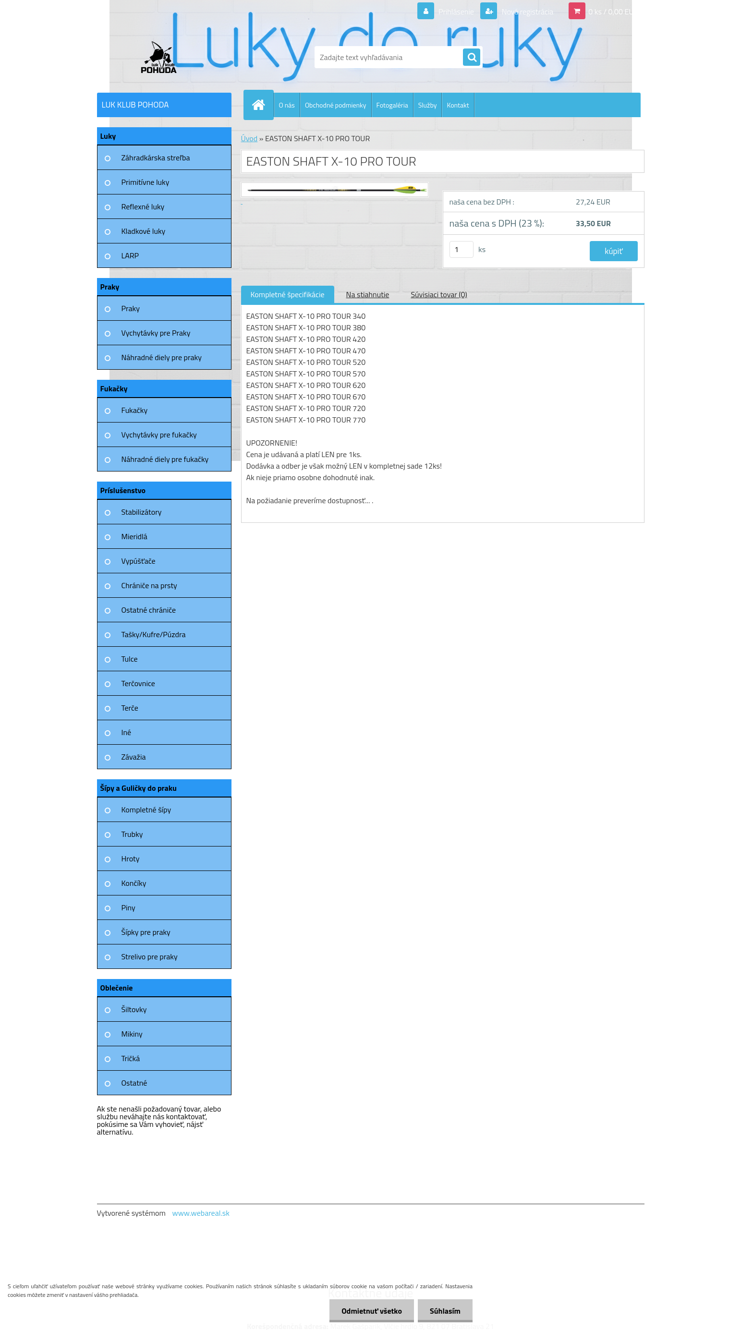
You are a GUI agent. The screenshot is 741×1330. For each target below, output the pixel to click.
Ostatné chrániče (148, 610)
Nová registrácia (526, 11)
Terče (129, 707)
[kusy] (461, 249)
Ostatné (134, 1082)
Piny (128, 907)
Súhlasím (445, 1311)
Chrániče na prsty (149, 585)
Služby (427, 105)
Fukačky (134, 410)
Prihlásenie (456, 11)
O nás (287, 105)
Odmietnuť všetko (371, 1311)
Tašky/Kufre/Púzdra (153, 634)
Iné (126, 732)
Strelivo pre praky (149, 956)
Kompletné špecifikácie (288, 294)
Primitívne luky (145, 182)
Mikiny (132, 1034)
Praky (130, 308)
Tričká (130, 1058)
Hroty (130, 858)
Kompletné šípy (146, 809)
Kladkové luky (143, 231)
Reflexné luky (143, 206)
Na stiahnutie (367, 294)
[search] (471, 57)
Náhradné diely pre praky (161, 357)
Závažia (133, 756)
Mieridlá (134, 536)
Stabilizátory (141, 512)
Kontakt (458, 105)
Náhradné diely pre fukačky (165, 459)
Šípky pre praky (145, 932)
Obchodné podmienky (335, 105)
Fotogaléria (392, 105)
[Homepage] (263, 105)
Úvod (249, 138)
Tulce (129, 659)
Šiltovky (134, 1009)
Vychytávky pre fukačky (159, 434)
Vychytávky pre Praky (156, 333)
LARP (130, 255)
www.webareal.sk (201, 1213)
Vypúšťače (138, 561)
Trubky (132, 834)
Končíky (133, 883)
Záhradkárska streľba (155, 157)
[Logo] (163, 57)
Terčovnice (138, 683)
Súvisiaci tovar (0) (439, 294)
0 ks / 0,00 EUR (613, 11)
